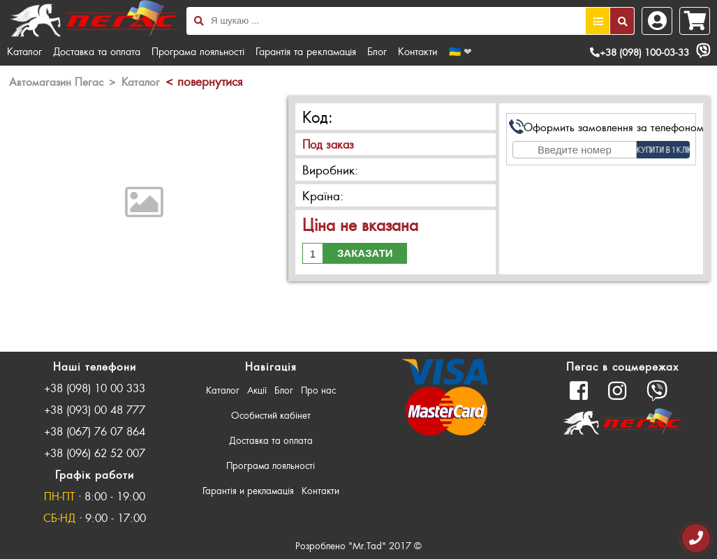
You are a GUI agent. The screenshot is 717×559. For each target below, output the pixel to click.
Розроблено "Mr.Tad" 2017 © (358, 545)
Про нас (318, 389)
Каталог (24, 51)
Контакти (418, 51)
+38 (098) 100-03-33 (639, 52)
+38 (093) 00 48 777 (94, 409)
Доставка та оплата (96, 51)
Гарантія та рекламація (306, 51)
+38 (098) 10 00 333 (94, 387)
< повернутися (203, 81)
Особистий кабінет (271, 415)
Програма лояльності (197, 51)
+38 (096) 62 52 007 (94, 452)
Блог (377, 51)
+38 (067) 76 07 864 (94, 431)
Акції (257, 389)
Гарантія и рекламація (248, 490)
